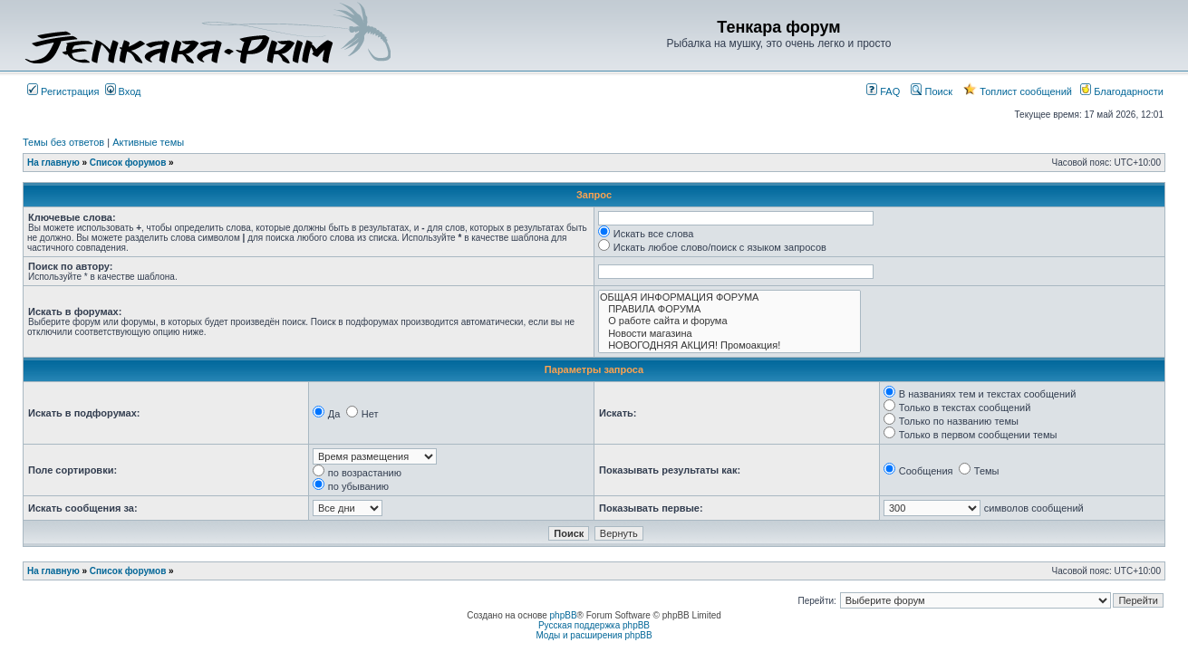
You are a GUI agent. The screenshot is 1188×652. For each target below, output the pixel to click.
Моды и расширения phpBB (594, 635)
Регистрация (63, 91)
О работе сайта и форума (729, 321)
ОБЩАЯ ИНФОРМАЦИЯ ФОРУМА (729, 297)
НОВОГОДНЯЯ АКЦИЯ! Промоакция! (729, 345)
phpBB (563, 615)
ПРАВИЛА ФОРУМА (729, 309)
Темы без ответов (63, 142)
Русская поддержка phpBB (594, 625)
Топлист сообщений (1017, 91)
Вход (123, 91)
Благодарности (1122, 91)
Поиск (931, 91)
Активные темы (148, 142)
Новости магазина (729, 334)
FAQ (883, 91)
